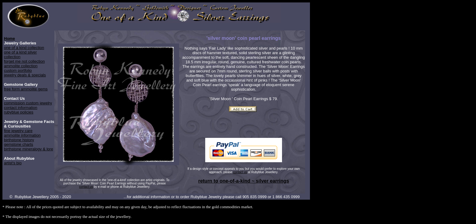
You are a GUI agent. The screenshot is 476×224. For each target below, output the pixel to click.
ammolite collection (21, 66)
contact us (240, 172)
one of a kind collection (24, 47)
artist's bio (13, 163)
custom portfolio (18, 70)
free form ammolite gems (26, 89)
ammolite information (22, 135)
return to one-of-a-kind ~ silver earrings (243, 181)
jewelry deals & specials (25, 75)
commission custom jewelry (28, 103)
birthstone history (19, 140)
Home (9, 38)
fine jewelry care (18, 130)
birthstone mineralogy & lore (28, 149)
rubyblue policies (18, 112)
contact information (20, 107)
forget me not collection (24, 61)
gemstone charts (18, 144)
